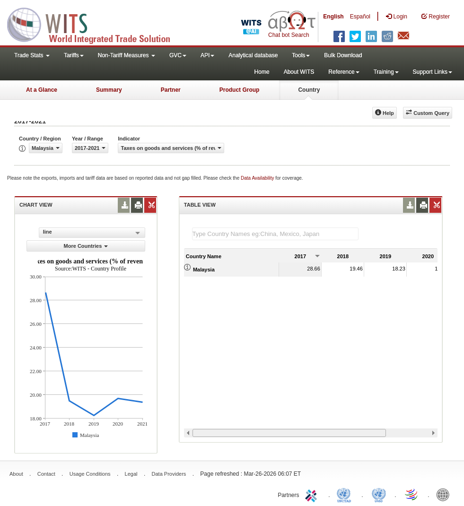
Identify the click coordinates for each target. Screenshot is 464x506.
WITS (94, 23)
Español (360, 16)
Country (309, 90)
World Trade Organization (412, 494)
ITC (312, 494)
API (207, 55)
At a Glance (41, 90)
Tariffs (74, 55)
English (333, 16)
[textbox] (275, 233)
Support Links (432, 72)
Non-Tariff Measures (126, 55)
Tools (301, 55)
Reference (343, 72)
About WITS (299, 72)
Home (262, 72)
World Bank (445, 494)
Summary (109, 90)
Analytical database (253, 55)
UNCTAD (345, 494)
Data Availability (258, 178)
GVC (177, 55)
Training (386, 72)
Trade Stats (32, 55)
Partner (171, 90)
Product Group (239, 90)
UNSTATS (378, 494)
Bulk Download (343, 55)
